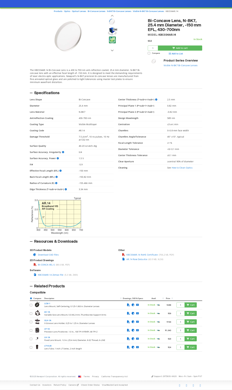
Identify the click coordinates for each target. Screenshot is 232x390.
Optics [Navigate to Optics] (67, 11)
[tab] (86, 77)
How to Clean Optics (182, 167)
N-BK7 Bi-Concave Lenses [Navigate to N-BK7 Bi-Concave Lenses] (119, 11)
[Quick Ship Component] (158, 305)
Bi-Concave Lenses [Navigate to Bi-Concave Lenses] (96, 11)
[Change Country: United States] (79, 376)
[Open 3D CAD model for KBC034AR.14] (112, 31)
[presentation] (116, 195)
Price (168, 298)
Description (49, 298)
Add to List (175, 54)
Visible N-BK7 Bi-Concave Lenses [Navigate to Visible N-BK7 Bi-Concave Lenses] (148, 11)
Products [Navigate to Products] (58, 11)
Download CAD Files (46, 254)
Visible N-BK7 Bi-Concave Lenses (181, 65)
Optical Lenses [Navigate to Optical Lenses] (79, 11)
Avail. (154, 298)
